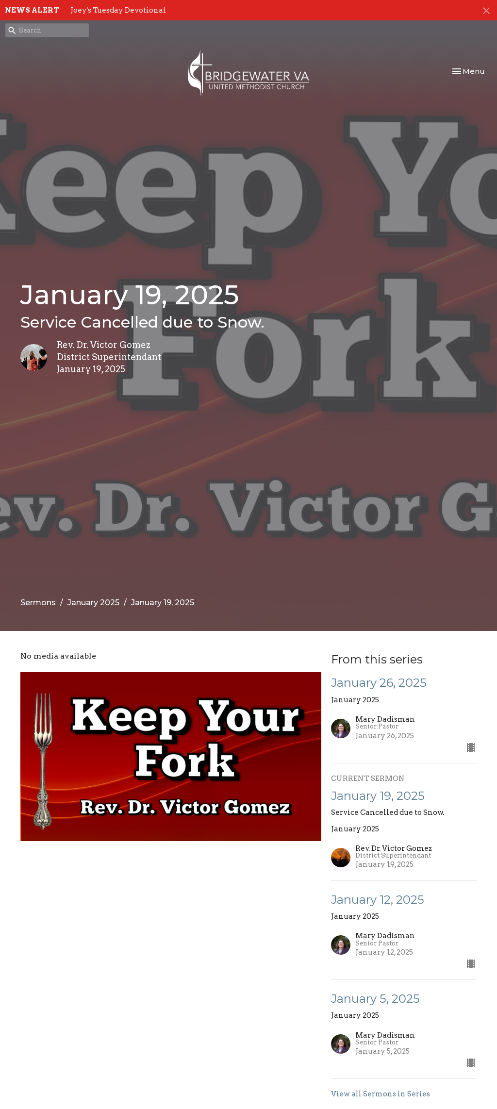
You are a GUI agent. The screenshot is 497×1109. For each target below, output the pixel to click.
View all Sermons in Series (380, 1094)
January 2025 (93, 602)
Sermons (38, 602)
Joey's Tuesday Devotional (118, 10)
